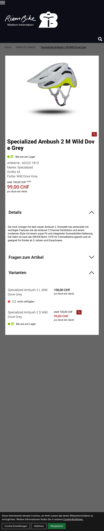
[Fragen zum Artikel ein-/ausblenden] (52, 257)
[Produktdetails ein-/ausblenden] (52, 212)
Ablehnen (39, 526)
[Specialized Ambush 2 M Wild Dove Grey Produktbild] (52, 90)
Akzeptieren (56, 526)
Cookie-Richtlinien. (73, 519)
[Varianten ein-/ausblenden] (52, 272)
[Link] (2, 2)
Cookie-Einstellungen (16, 526)
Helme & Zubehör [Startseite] (26, 47)
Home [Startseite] (7, 47)
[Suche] (100, 39)
